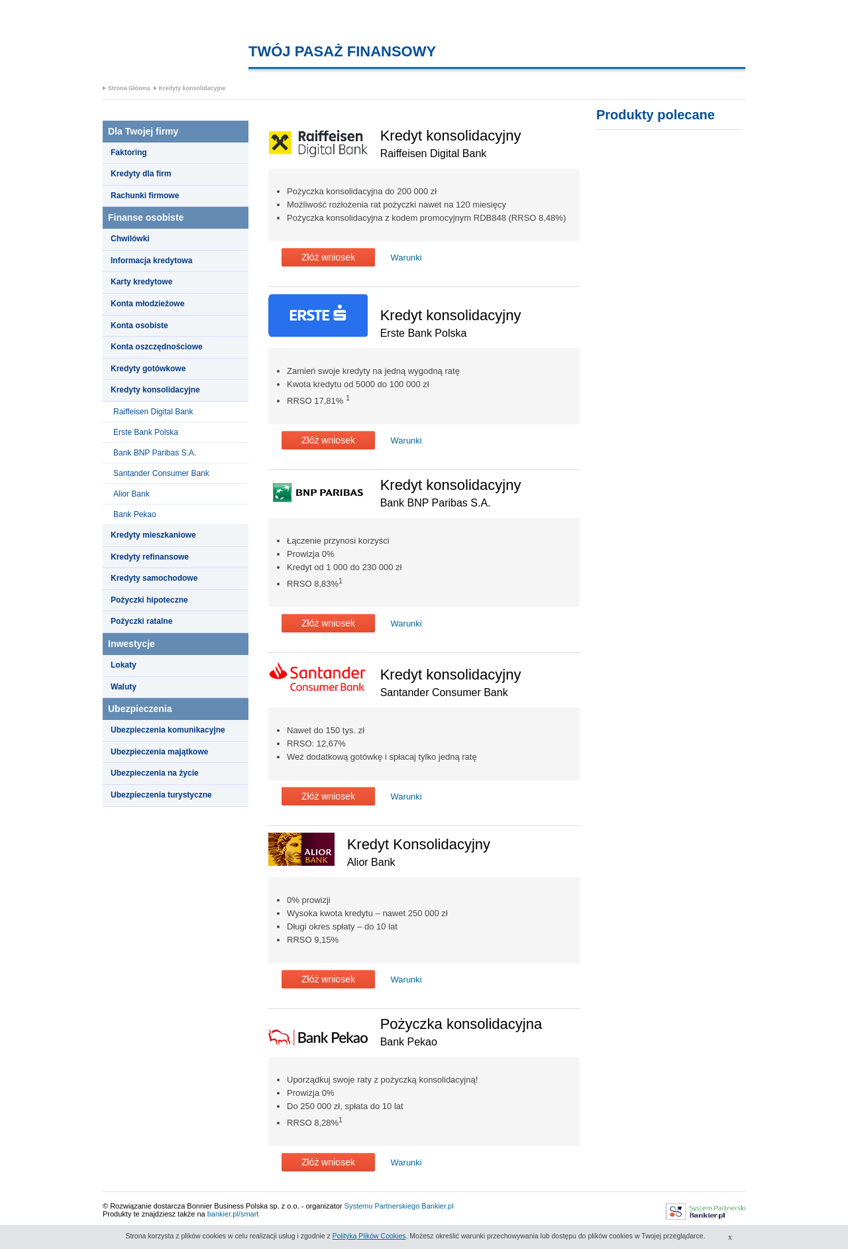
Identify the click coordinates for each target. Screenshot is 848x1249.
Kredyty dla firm (141, 173)
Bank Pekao (134, 514)
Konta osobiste (139, 325)
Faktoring (129, 152)
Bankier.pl (437, 1206)
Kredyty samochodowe (154, 578)
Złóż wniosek (328, 257)
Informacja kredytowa (151, 260)
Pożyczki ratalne (141, 621)
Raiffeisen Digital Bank (153, 411)
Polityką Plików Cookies (369, 1236)
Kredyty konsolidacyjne (192, 88)
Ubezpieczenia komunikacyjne (168, 730)
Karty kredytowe (141, 281)
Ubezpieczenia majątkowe (159, 751)
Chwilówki (130, 238)
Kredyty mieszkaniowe (153, 535)
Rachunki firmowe (145, 195)
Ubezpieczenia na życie (155, 773)
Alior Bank (131, 494)
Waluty (123, 686)
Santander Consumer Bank (161, 473)
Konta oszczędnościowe (157, 346)
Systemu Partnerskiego (382, 1206)
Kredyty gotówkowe (148, 368)
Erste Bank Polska (145, 432)
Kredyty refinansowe (150, 557)
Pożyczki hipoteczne (149, 600)
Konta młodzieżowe (147, 303)
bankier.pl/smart (233, 1214)
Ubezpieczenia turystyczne (161, 795)
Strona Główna (129, 88)
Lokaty (123, 665)
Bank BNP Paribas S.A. (154, 452)
